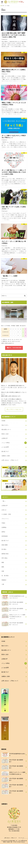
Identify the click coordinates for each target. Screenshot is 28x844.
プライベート (5, 518)
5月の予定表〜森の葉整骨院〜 (12, 610)
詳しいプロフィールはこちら (14, 409)
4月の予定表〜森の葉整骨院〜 (12, 624)
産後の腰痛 (5, 545)
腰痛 (3, 562)
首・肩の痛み (5, 575)
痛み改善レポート (6, 429)
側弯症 (3, 531)
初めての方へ (5, 425)
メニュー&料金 (6, 442)
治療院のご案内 (6, 455)
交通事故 (4, 527)
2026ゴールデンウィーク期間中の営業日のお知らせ (13, 616)
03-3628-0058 (15, 831)
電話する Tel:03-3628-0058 (14, 347)
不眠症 (3, 523)
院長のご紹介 (5, 434)
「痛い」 (4, 501)
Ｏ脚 (3, 584)
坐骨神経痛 (5, 536)
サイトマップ (21, 837)
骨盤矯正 (4, 580)
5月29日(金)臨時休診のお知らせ (13, 597)
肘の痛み (4, 549)
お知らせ (4, 510)
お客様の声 (5, 438)
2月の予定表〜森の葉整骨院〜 (12, 792)
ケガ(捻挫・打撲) (6, 514)
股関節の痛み (5, 553)
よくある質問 (5, 447)
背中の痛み (5, 558)
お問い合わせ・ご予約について (10, 460)
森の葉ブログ (5, 451)
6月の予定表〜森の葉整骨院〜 (12, 603)
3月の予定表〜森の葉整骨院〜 (12, 786)
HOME (3, 420)
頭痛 (3, 571)
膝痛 (3, 566)
